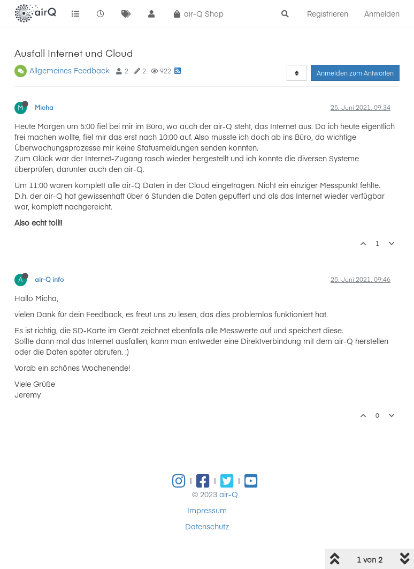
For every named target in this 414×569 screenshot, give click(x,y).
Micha (44, 107)
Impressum (207, 510)
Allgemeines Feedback (69, 70)
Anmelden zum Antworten (355, 73)
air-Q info (49, 279)
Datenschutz (207, 526)
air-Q (228, 494)
